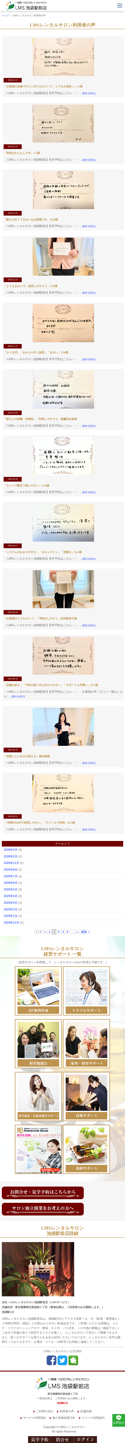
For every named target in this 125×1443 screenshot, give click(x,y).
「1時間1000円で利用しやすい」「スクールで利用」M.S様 (39, 822)
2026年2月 (11, 856)
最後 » (85, 931)
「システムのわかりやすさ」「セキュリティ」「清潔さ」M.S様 (43, 552)
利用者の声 (67, 1411)
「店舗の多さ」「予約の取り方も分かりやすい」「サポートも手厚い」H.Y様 (51, 685)
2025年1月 (11, 915)
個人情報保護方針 (63, 1417)
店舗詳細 (86, 1411)
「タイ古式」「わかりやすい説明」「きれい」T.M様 (36, 352)
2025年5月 (11, 889)
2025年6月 (11, 882)
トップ (5, 15)
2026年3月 (11, 849)
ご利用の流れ (44, 1411)
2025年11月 (11, 862)
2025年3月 (11, 902)
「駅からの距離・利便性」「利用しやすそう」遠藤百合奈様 (40, 419)
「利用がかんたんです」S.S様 (22, 153)
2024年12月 (11, 922)
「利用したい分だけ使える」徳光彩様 (27, 756)
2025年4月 (11, 896)
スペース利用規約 (93, 1417)
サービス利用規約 (34, 1417)
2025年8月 (11, 869)
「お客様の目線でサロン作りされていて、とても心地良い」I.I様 (43, 86)
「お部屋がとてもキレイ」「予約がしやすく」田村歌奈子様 (40, 618)
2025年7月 (11, 876)
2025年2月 (11, 909)
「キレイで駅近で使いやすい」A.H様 (26, 485)
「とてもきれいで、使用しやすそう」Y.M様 (30, 286)
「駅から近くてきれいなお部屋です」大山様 (31, 219)
